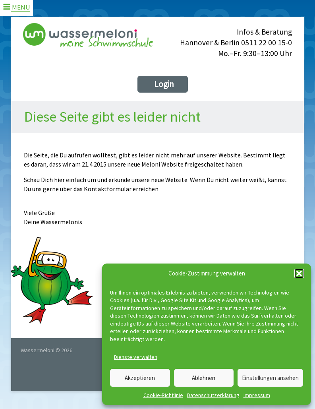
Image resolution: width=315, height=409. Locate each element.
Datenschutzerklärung (213, 395)
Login (164, 84)
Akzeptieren (140, 378)
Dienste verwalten (135, 357)
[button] (299, 273)
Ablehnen (203, 378)
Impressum (256, 395)
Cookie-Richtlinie (163, 395)
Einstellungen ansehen (270, 378)
